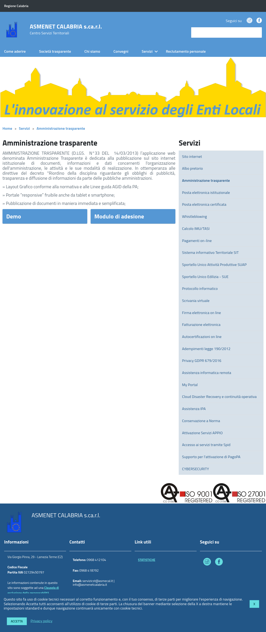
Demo (13, 216)
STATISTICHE (146, 559)
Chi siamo (92, 51)
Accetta (17, 621)
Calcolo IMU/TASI (196, 228)
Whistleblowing (194, 216)
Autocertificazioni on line (202, 336)
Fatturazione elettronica (201, 324)
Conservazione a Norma (201, 421)
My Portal (190, 385)
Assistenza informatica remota (206, 372)
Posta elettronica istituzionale (206, 192)
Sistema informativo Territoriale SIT (210, 252)
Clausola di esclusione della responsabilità (33, 590)
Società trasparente (55, 51)
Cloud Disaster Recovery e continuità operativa (219, 396)
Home (7, 128)
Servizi (147, 51)
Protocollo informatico (200, 288)
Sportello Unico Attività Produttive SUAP (214, 264)
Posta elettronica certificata (204, 204)
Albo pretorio (192, 168)
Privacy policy (41, 620)
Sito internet (192, 156)
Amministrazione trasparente (61, 128)
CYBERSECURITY (195, 469)
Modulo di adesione (119, 216)
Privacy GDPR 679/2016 (201, 360)
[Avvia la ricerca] (256, 32)
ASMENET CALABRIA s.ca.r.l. (66, 29)
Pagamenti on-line (197, 240)
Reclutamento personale (186, 51)
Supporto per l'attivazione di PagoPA (211, 457)
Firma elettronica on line (201, 312)
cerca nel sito (202, 32)
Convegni (120, 51)
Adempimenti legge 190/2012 (206, 349)
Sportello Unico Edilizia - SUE (205, 276)
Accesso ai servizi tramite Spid (206, 445)
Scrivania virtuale (195, 300)
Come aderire (15, 51)
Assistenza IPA (194, 408)
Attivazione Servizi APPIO (202, 433)
